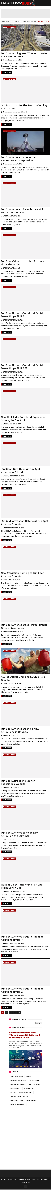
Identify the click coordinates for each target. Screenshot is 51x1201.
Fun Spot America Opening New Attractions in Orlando (20, 739)
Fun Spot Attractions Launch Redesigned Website (18, 791)
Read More (7, 73)
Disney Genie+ (31, 1112)
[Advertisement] (25, 1132)
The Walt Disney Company (19, 1108)
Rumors (13, 1104)
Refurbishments (16, 1100)
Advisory (28, 1088)
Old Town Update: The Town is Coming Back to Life (24, 108)
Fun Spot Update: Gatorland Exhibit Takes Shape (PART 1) (22, 318)
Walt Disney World (17, 1088)
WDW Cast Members (25, 1104)
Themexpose (25, 1194)
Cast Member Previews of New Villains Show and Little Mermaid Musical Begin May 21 (24, 1046)
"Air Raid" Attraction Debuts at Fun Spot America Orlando (24, 528)
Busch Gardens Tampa (18, 1096)
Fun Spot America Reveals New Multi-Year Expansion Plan (23, 213)
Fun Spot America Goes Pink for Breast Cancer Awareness (24, 634)
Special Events (34, 1092)
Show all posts (43, 21)
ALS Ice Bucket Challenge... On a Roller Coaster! (24, 686)
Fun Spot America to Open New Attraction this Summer (19, 844)
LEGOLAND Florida (34, 1096)
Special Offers (29, 1100)
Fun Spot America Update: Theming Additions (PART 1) (22, 949)
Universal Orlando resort (19, 1092)
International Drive (17, 1112)
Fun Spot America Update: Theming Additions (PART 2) (22, 1002)
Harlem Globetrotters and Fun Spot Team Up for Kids (22, 896)
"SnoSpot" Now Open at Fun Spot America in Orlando (20, 476)
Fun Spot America (9, 27)
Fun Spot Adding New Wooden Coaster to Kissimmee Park (24, 55)
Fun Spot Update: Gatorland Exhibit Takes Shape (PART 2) (22, 371)
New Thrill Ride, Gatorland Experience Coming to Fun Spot (23, 423)
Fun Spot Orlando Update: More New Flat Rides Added (23, 266)
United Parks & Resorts (18, 1116)
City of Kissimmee (9, 80)
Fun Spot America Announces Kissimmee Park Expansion (19, 160)
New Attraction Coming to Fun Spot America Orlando (22, 581)
